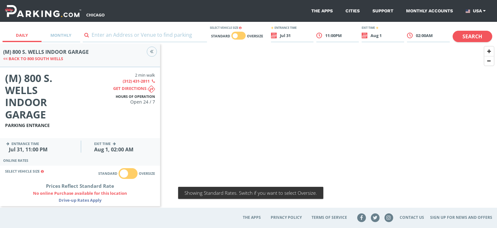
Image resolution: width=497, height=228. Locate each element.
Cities (352, 10)
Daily (22, 35)
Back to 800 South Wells (33, 58)
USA (476, 11)
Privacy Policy (286, 217)
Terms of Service (329, 217)
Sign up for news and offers (461, 217)
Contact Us (412, 217)
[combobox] (145, 36)
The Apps (322, 10)
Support (382, 10)
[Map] (328, 128)
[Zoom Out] (489, 61)
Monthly (60, 35)
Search (472, 36)
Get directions (134, 89)
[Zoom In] (489, 51)
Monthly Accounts (429, 10)
